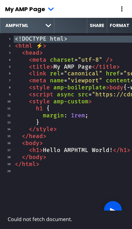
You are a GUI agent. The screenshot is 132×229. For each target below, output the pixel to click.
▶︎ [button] (113, 210)
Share (97, 25)
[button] (122, 9)
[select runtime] (27, 25)
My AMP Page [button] (25, 9)
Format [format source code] (119, 25)
